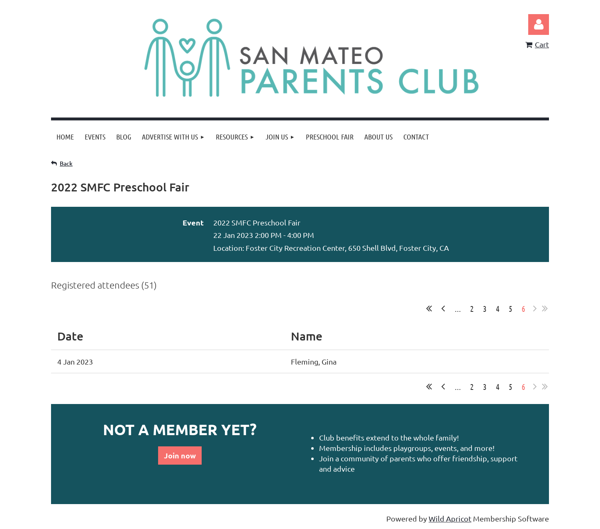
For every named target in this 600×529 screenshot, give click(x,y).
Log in (538, 24)
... (458, 308)
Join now (180, 455)
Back (66, 163)
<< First (429, 308)
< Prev (443, 308)
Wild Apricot (450, 518)
